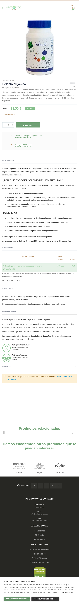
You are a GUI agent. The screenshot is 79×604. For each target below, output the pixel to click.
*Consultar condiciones (23, 138)
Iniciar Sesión (39, 539)
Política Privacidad (39, 558)
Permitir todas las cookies (16, 599)
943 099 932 (39, 507)
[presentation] (72, 432)
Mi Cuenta (39, 535)
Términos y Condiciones (39, 550)
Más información (67, 593)
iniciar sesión (62, 377)
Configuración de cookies (45, 599)
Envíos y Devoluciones (39, 562)
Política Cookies (39, 554)
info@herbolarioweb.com (39, 514)
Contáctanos (39, 531)
